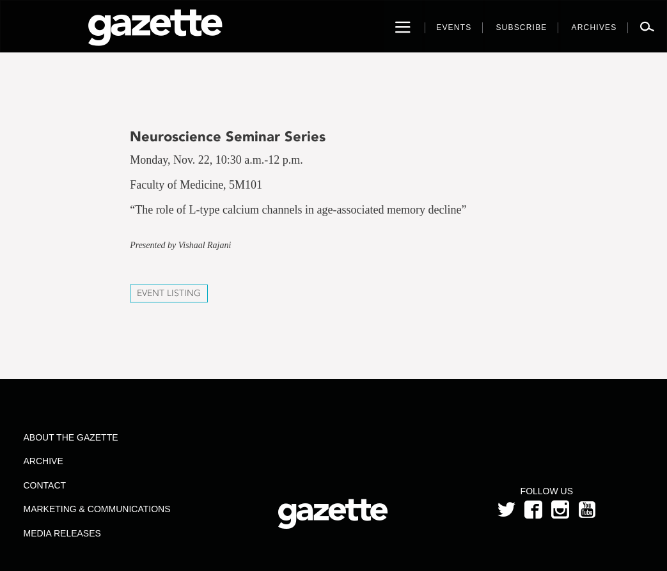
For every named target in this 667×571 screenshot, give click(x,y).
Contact (45, 485)
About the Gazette (71, 437)
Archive (43, 461)
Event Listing (169, 293)
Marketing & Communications (97, 509)
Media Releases (62, 533)
